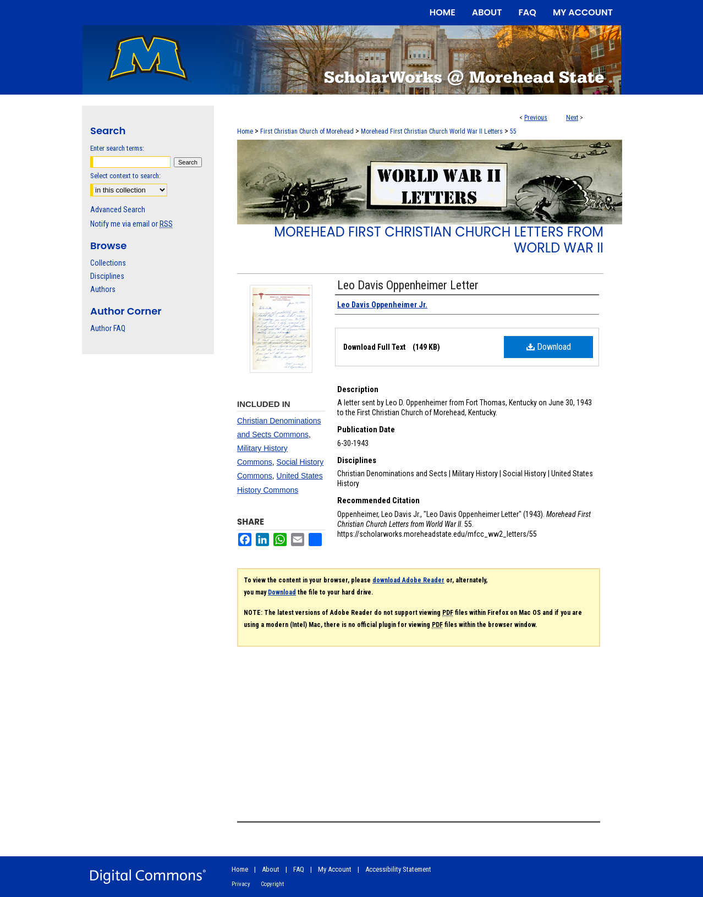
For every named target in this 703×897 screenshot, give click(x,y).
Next (572, 118)
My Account (334, 869)
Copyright (272, 884)
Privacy (241, 884)
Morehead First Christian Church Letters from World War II (438, 240)
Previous (535, 118)
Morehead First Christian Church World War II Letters (432, 131)
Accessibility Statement (398, 869)
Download (548, 347)
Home (245, 131)
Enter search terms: (117, 148)
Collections (108, 262)
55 (513, 131)
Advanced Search (117, 209)
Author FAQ (107, 328)
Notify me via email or (131, 223)
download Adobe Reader (408, 580)
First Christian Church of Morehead (307, 131)
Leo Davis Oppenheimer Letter (408, 285)
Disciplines (107, 276)
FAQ (298, 869)
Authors (103, 289)
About (270, 869)
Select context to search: (125, 176)
